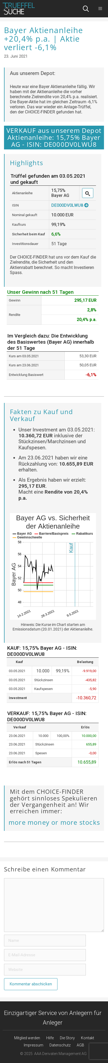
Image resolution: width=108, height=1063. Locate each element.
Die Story (67, 1038)
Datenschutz (60, 1045)
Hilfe (50, 1038)
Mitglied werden (27, 1038)
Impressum (33, 1045)
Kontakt (87, 1038)
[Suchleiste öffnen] (86, 8)
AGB (80, 1045)
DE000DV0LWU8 (69, 205)
